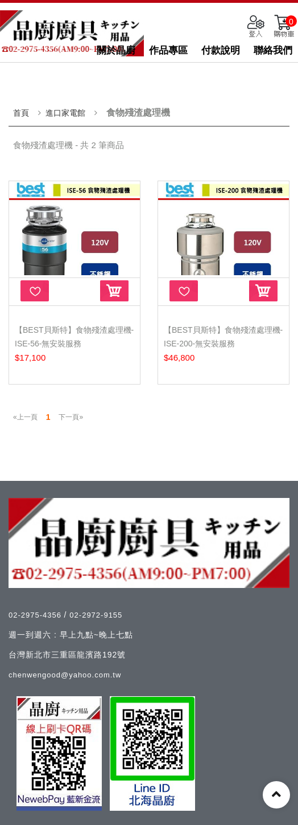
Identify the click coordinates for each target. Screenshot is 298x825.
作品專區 (168, 50)
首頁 (21, 112)
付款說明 (220, 50)
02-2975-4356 (36, 615)
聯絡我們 (273, 50)
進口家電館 (65, 112)
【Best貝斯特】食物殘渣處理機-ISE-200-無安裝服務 (223, 336)
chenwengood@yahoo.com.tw (65, 675)
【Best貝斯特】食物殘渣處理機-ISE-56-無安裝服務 (74, 336)
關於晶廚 (116, 50)
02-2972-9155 (95, 615)
